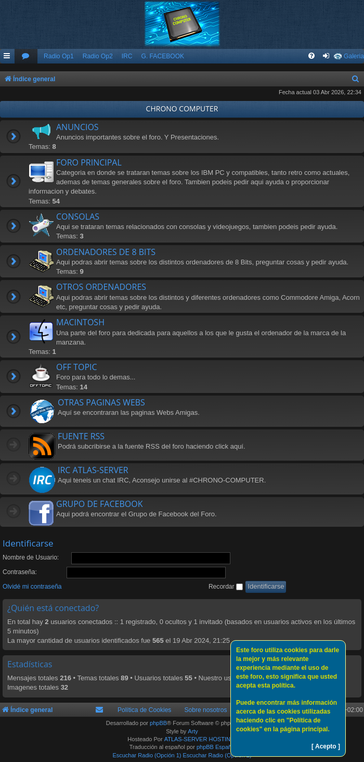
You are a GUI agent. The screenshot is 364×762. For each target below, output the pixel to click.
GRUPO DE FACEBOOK (99, 504)
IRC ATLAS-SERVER (93, 470)
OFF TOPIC (76, 367)
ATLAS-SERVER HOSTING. (200, 739)
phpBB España (216, 747)
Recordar (226, 586)
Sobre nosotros (205, 710)
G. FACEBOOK (162, 56)
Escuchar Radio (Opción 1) (146, 755)
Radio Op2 (98, 56)
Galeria (354, 56)
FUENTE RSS (81, 436)
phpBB (158, 723)
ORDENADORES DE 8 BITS (105, 252)
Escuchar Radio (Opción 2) (217, 755)
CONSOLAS (77, 216)
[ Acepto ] (325, 746)
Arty (193, 731)
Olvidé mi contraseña (32, 586)
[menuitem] (26, 56)
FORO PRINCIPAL (89, 162)
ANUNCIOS (77, 127)
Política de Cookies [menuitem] (145, 710)
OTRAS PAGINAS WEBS (101, 402)
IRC (127, 56)
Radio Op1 (59, 56)
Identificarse (28, 543)
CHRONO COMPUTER (182, 108)
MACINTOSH (80, 322)
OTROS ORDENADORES (101, 287)
